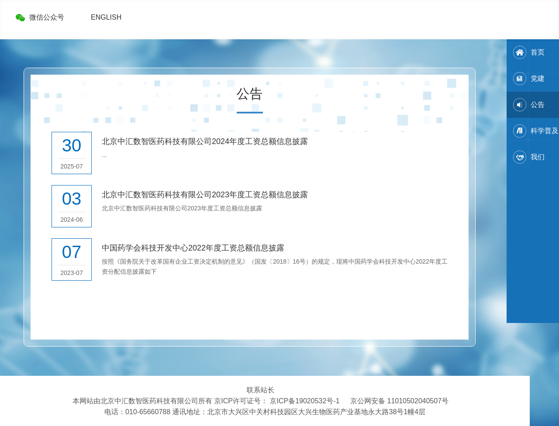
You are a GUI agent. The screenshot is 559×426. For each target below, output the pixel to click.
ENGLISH (106, 17)
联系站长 (261, 390)
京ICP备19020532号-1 (304, 401)
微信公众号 (46, 17)
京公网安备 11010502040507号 (399, 401)
